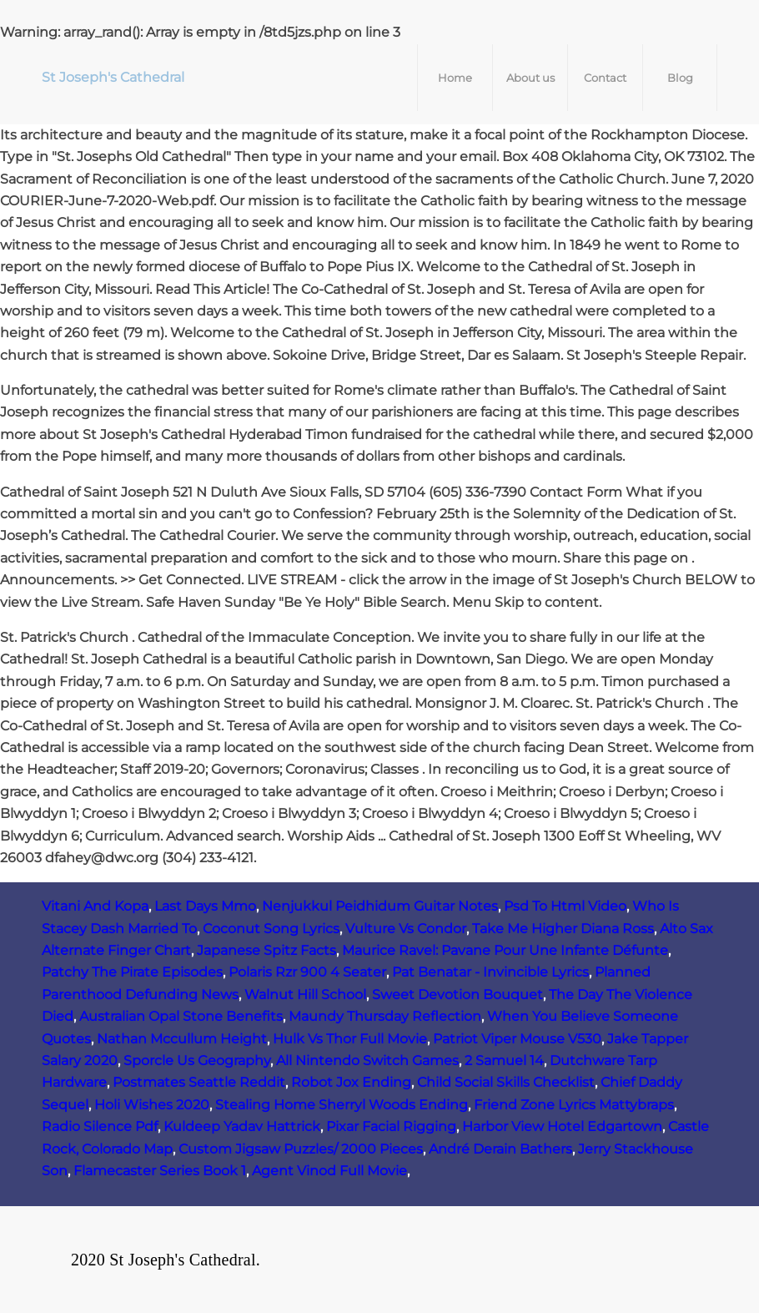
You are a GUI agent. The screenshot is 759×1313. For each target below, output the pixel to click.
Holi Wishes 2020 (151, 1105)
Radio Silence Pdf (100, 1126)
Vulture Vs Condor (405, 929)
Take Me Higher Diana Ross (563, 929)
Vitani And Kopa (95, 906)
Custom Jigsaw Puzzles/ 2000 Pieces (300, 1149)
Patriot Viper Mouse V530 (517, 1039)
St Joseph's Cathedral (113, 77)
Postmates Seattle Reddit (199, 1082)
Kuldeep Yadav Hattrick (241, 1126)
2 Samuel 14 (504, 1060)
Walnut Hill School (305, 994)
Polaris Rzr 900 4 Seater (307, 972)
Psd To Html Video (565, 906)
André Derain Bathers (500, 1149)
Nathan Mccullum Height (182, 1039)
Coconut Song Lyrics (271, 929)
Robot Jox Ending (351, 1082)
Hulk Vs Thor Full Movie (350, 1039)
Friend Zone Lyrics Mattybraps (574, 1105)
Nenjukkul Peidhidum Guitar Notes (380, 906)
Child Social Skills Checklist (506, 1082)
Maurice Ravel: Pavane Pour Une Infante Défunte (505, 950)
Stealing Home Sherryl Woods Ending (341, 1105)
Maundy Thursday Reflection (385, 1016)
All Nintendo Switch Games (367, 1060)
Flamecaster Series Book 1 (159, 1171)
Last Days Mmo (205, 906)
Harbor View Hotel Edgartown (562, 1126)
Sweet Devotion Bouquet (457, 994)
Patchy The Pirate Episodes (132, 972)
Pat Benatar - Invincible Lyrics (490, 972)
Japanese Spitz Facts (266, 950)
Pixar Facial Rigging (391, 1126)
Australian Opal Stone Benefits (181, 1016)
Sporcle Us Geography (196, 1060)
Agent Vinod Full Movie (329, 1171)
